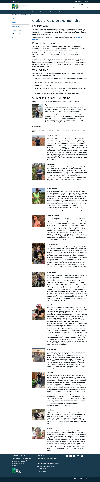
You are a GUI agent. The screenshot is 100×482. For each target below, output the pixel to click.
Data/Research (53, 12)
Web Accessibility (15, 478)
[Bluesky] (82, 456)
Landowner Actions (17, 26)
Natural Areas (31, 12)
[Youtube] (67, 456)
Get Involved (62, 12)
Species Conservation (21, 12)
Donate (14, 37)
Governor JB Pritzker (74, 478)
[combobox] (83, 4)
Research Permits (41, 468)
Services (85, 1)
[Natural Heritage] (15, 14)
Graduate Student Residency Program (46, 466)
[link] (70, 456)
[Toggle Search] (87, 7)
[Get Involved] (66, 11)
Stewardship (40, 12)
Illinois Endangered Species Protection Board (48, 463)
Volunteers (15, 22)
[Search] (79, 7)
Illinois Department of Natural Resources (47, 458)
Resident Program (16, 30)
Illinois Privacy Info (47, 478)
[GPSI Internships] (30, 14)
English (82, 4)
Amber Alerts (38, 478)
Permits (46, 12)
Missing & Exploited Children (27, 478)
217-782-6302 (15, 465)
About (13, 12)
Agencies (78, 1)
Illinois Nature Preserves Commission (46, 461)
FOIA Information (41, 471)
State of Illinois (85, 478)
